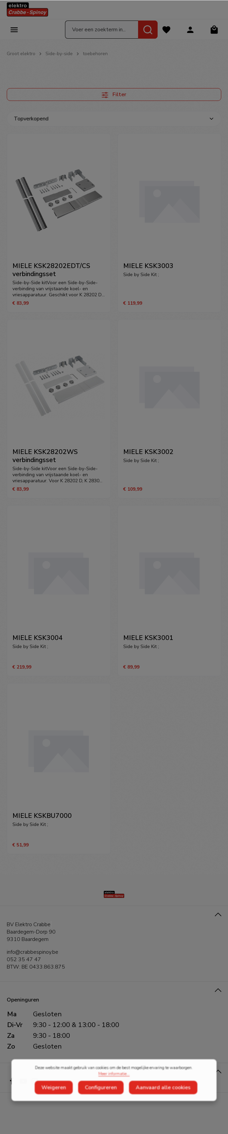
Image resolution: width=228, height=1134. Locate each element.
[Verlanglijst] (166, 29)
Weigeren (53, 1097)
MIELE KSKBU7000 (42, 816)
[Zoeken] (148, 30)
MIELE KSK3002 (148, 452)
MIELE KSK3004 (37, 638)
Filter (114, 94)
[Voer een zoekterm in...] (101, 30)
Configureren (101, 1097)
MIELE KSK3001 (148, 638)
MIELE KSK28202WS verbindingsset (45, 456)
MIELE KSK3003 (148, 266)
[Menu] (14, 29)
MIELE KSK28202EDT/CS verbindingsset (51, 270)
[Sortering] (114, 118)
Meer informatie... (114, 1083)
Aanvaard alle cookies (163, 1097)
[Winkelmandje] (214, 29)
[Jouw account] (190, 29)
